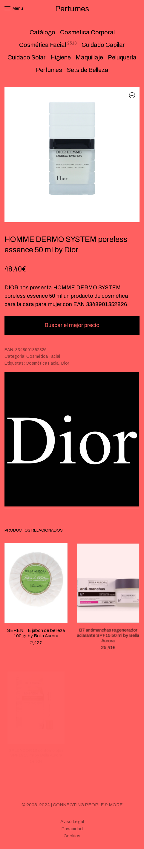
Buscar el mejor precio (72, 325)
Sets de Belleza (87, 70)
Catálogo (42, 32)
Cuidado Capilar (103, 45)
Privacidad (72, 828)
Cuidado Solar (26, 57)
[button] (132, 95)
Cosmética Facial (42, 45)
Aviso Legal (72, 821)
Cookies (72, 835)
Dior (65, 363)
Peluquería (122, 57)
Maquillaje (89, 57)
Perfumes (49, 70)
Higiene (60, 57)
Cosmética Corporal (87, 32)
